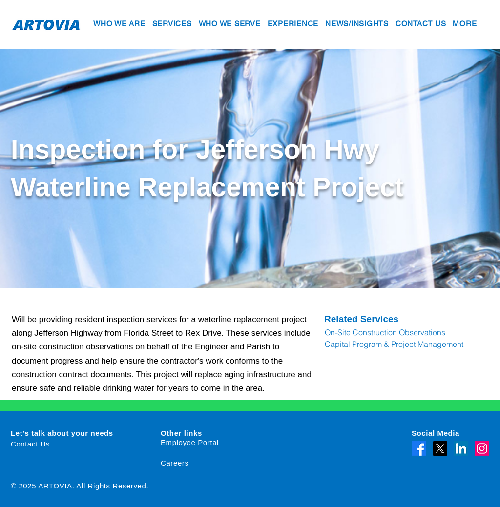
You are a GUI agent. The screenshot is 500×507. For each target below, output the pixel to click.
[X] (440, 448)
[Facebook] (419, 448)
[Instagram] (482, 448)
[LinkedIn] (461, 448)
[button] (119, 24)
